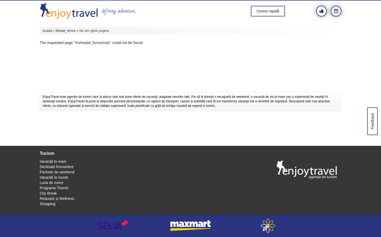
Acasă (47, 31)
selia (113, 225)
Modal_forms (66, 31)
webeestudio (268, 225)
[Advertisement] (190, 78)
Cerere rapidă (268, 11)
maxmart (190, 225)
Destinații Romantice (57, 167)
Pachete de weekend (57, 172)
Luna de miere (52, 183)
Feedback (372, 121)
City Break (48, 193)
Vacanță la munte (54, 177)
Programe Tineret (54, 188)
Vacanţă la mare (53, 161)
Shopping (47, 204)
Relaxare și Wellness (57, 198)
